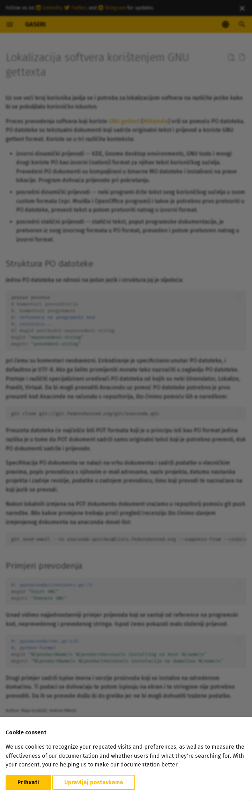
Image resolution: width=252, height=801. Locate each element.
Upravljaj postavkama (93, 782)
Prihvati (28, 782)
